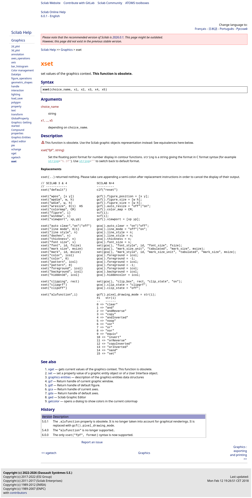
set (50, 373)
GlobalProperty (20, 118)
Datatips (16, 74)
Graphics (18, 40)
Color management (22, 70)
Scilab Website (51, 3)
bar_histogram (19, 66)
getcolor (53, 401)
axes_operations (20, 58)
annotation (17, 54)
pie (13, 145)
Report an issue (91, 442)
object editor (18, 141)
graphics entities (59, 377)
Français (200, 29)
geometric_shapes (21, 82)
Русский (241, 29)
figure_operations (21, 78)
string (53, 161)
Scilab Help (21, 32)
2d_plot (15, 46)
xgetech (16, 157)
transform (17, 114)
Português (227, 29)
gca (50, 389)
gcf (50, 381)
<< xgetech (48, 453)
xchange (16, 149)
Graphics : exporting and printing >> (238, 453)
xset (14, 161)
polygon (16, 102)
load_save (17, 98)
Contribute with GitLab (79, 3)
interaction (17, 90)
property (16, 106)
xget (13, 153)
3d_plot (15, 50)
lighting (15, 94)
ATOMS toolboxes (137, 3)
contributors (18, 493)
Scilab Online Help (53, 12)
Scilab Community (110, 3)
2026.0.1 (118, 37)
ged (50, 397)
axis (13, 62)
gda (50, 393)
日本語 (213, 29)
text (13, 110)
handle (15, 86)
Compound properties (17, 131)
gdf (50, 385)
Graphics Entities (21, 137)
